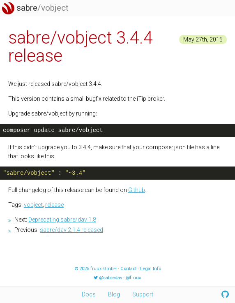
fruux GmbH (103, 268)
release (54, 204)
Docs (89, 294)
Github (136, 190)
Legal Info (150, 268)
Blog (114, 294)
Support (142, 294)
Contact (128, 268)
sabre (35, 8)
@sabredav (110, 277)
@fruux (133, 277)
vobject (33, 204)
